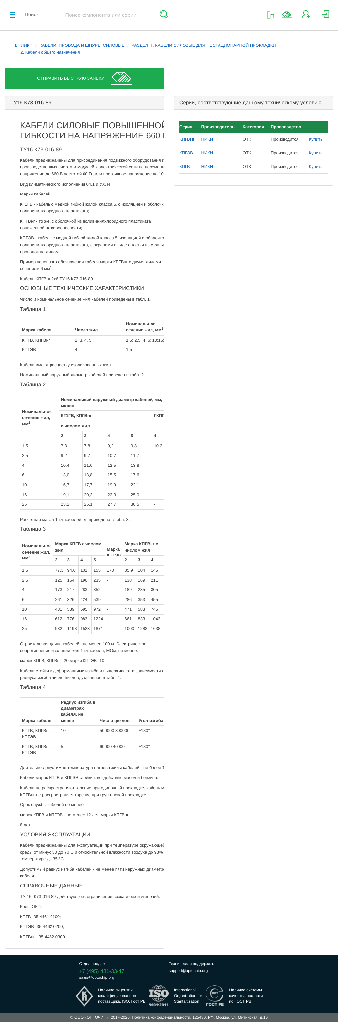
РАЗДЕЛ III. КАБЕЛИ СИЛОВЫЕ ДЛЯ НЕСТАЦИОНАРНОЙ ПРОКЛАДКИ (203, 45)
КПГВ (184, 166)
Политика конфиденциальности (161, 1017)
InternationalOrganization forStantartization (188, 996)
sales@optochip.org (96, 977)
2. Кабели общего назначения (50, 52)
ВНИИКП (24, 45)
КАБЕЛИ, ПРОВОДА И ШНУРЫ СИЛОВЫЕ (82, 45)
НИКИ (207, 139)
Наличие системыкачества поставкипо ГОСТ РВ (246, 996)
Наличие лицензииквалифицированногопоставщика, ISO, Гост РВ (122, 996)
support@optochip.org (188, 970)
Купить (315, 139)
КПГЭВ (186, 152)
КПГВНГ (187, 139)
